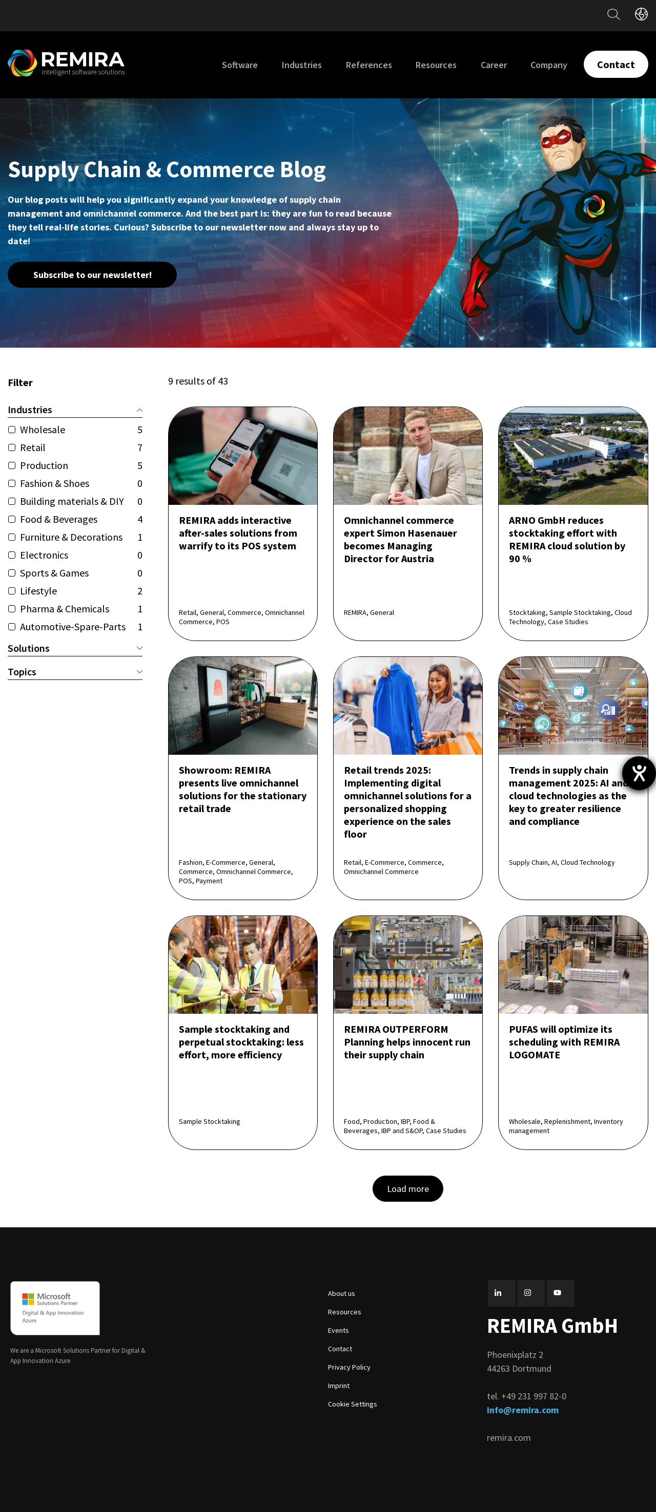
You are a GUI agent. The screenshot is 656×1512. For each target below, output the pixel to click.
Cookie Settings (352, 1404)
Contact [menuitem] (340, 1348)
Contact (616, 64)
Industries (75, 409)
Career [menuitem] (494, 65)
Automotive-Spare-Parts (81, 626)
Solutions (75, 648)
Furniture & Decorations (81, 536)
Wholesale (81, 429)
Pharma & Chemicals (81, 608)
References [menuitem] (369, 65)
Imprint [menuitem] (339, 1385)
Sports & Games (81, 572)
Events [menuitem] (338, 1330)
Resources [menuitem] (436, 65)
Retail (81, 447)
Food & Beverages (81, 519)
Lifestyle (81, 590)
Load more (408, 1189)
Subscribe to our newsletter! (92, 275)
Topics (75, 671)
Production (81, 465)
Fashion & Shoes (81, 483)
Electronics (81, 554)
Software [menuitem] (240, 65)
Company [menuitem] (548, 65)
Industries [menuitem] (302, 65)
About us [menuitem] (341, 1293)
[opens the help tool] (639, 773)
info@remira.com (523, 1410)
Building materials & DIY (81, 501)
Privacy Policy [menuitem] (349, 1367)
